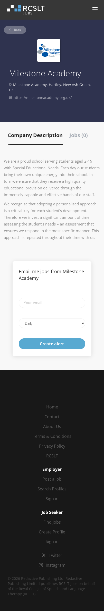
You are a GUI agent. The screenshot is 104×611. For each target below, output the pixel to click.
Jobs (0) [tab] (78, 135)
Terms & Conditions (52, 436)
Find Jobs (52, 522)
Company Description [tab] (35, 135)
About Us (52, 426)
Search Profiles (52, 489)
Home (52, 407)
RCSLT (52, 456)
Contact (52, 417)
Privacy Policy (52, 446)
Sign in (52, 498)
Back (17, 30)
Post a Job (52, 479)
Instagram (55, 565)
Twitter (55, 555)
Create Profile (52, 532)
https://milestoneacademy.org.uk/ (43, 97)
